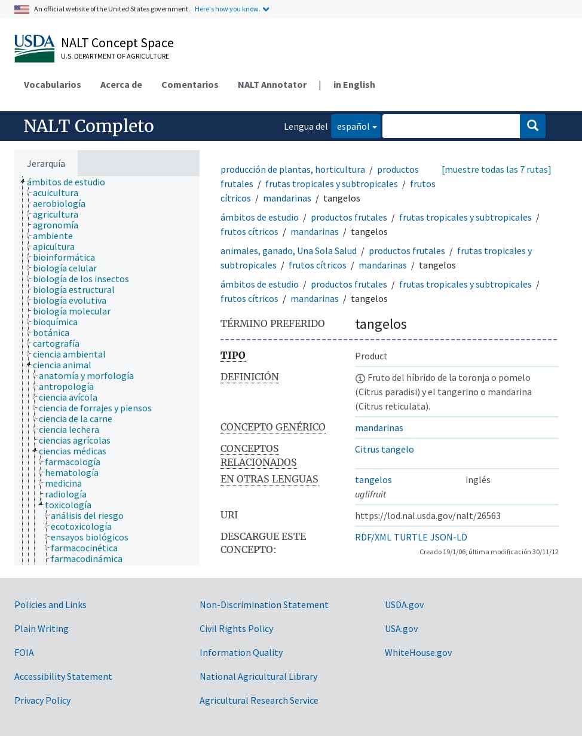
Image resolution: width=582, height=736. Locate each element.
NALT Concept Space (117, 42)
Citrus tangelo (384, 449)
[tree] (107, 370)
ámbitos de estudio (259, 217)
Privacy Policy (42, 700)
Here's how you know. (228, 8)
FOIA (24, 652)
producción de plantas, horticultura (292, 169)
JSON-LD (448, 537)
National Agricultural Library (258, 676)
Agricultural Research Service (259, 700)
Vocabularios (52, 84)
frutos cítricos (249, 231)
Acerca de (121, 84)
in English (354, 84)
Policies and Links (50, 604)
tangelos (373, 479)
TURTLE (411, 537)
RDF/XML (373, 537)
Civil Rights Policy (236, 628)
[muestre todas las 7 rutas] (497, 169)
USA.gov (401, 628)
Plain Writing (41, 628)
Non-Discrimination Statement (264, 604)
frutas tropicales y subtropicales (331, 184)
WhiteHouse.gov (418, 652)
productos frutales (349, 217)
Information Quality (241, 652)
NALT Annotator (272, 84)
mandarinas (287, 198)
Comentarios (190, 84)
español (350, 125)
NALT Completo (88, 126)
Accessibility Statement (63, 676)
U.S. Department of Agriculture (115, 55)
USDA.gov (404, 604)
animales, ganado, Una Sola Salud (288, 250)
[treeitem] (71, 181)
